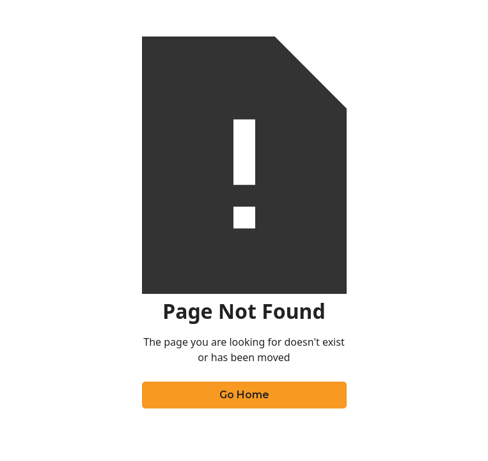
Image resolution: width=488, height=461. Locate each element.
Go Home (244, 395)
